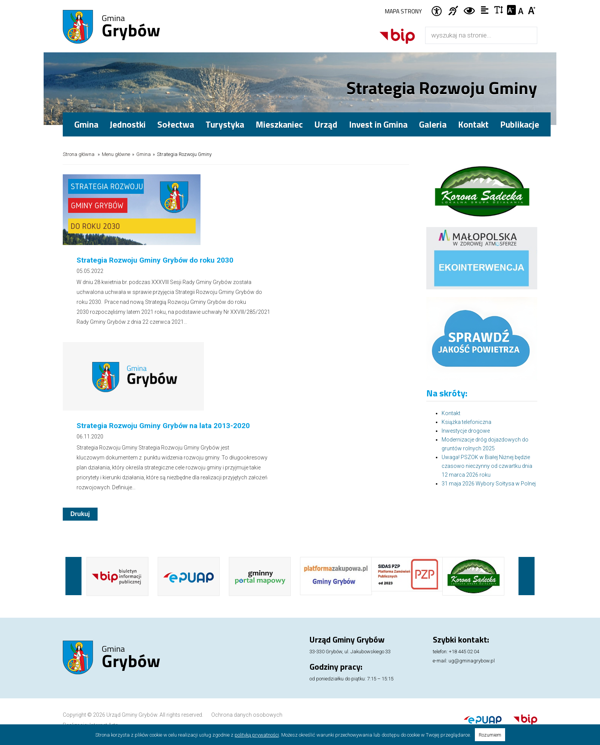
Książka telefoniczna (466, 422)
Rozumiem (490, 735)
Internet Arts (104, 686)
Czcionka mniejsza (511, 10)
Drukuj (80, 354)
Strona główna (79, 154)
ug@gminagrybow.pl (471, 622)
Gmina (131, 27)
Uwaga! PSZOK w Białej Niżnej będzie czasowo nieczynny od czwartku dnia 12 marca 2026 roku (487, 466)
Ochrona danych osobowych (246, 676)
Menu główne (116, 154)
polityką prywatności (257, 735)
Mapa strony (403, 11)
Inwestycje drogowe (466, 431)
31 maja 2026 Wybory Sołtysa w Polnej (489, 483)
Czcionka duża (532, 10)
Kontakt (473, 124)
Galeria (433, 124)
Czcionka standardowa (521, 10)
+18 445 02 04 (464, 613)
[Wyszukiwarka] (473, 35)
